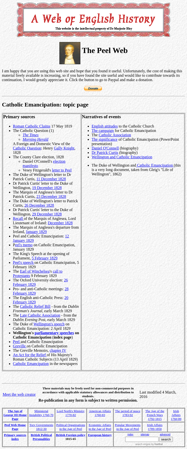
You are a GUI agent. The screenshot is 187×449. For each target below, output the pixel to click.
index (130, 434)
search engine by (149, 444)
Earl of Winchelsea (35, 271)
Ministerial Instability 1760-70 (41, 413)
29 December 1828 (47, 214)
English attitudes (105, 126)
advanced (165, 434)
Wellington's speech (49, 324)
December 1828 (60, 223)
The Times (30, 135)
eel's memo (24, 245)
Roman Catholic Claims (31, 126)
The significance (104, 139)
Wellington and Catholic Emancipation (122, 157)
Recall (18, 218)
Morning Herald (35, 139)
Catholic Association (115, 135)
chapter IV (58, 350)
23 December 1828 (51, 196)
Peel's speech (23, 262)
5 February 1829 (44, 258)
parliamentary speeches (54, 333)
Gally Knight (64, 148)
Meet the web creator (19, 394)
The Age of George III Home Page (15, 415)
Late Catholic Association (40, 315)
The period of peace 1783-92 (127, 413)
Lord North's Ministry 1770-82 (70, 413)
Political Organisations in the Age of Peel (70, 427)
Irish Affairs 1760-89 (176, 415)
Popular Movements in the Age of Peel (127, 427)
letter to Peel (62, 170)
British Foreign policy (70, 435)
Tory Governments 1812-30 (41, 427)
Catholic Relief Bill (35, 306)
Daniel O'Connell (105, 148)
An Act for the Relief (30, 355)
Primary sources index (15, 437)
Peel (17, 342)
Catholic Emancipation (31, 364)
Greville (20, 346)
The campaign (103, 130)
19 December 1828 (47, 188)
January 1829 (36, 232)
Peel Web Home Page (15, 427)
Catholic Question (27, 148)
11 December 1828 (51, 179)
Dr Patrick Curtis (105, 152)
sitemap (144, 434)
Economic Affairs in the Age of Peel (100, 427)
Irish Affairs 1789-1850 (154, 427)
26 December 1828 (39, 205)
